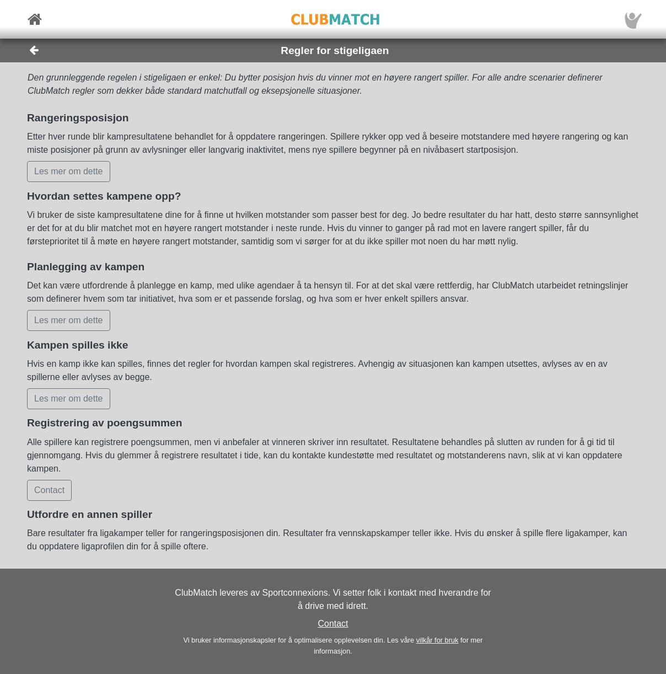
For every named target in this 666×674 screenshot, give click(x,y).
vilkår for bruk (437, 640)
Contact (333, 623)
